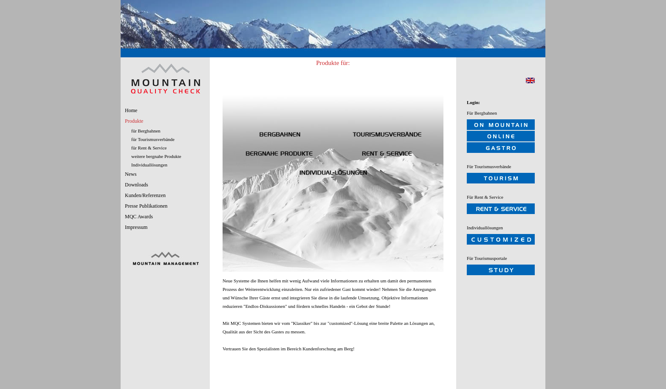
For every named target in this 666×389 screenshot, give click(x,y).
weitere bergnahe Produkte (156, 156)
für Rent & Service (148, 147)
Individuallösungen (149, 164)
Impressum (136, 227)
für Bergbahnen (146, 130)
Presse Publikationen (146, 206)
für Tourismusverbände (153, 139)
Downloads (136, 185)
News (130, 174)
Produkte (134, 121)
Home (131, 110)
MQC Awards (139, 217)
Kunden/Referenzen (145, 195)
